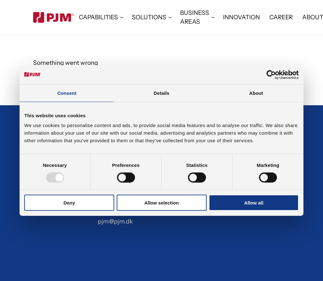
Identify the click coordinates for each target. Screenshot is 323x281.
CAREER (281, 17)
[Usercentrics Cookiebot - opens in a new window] (271, 74)
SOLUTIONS (149, 17)
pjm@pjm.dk (115, 221)
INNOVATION (241, 17)
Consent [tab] (67, 92)
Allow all (253, 202)
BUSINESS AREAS (194, 17)
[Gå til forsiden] (53, 17)
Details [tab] (161, 92)
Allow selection (161, 202)
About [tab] (256, 92)
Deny (69, 202)
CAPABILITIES (98, 17)
